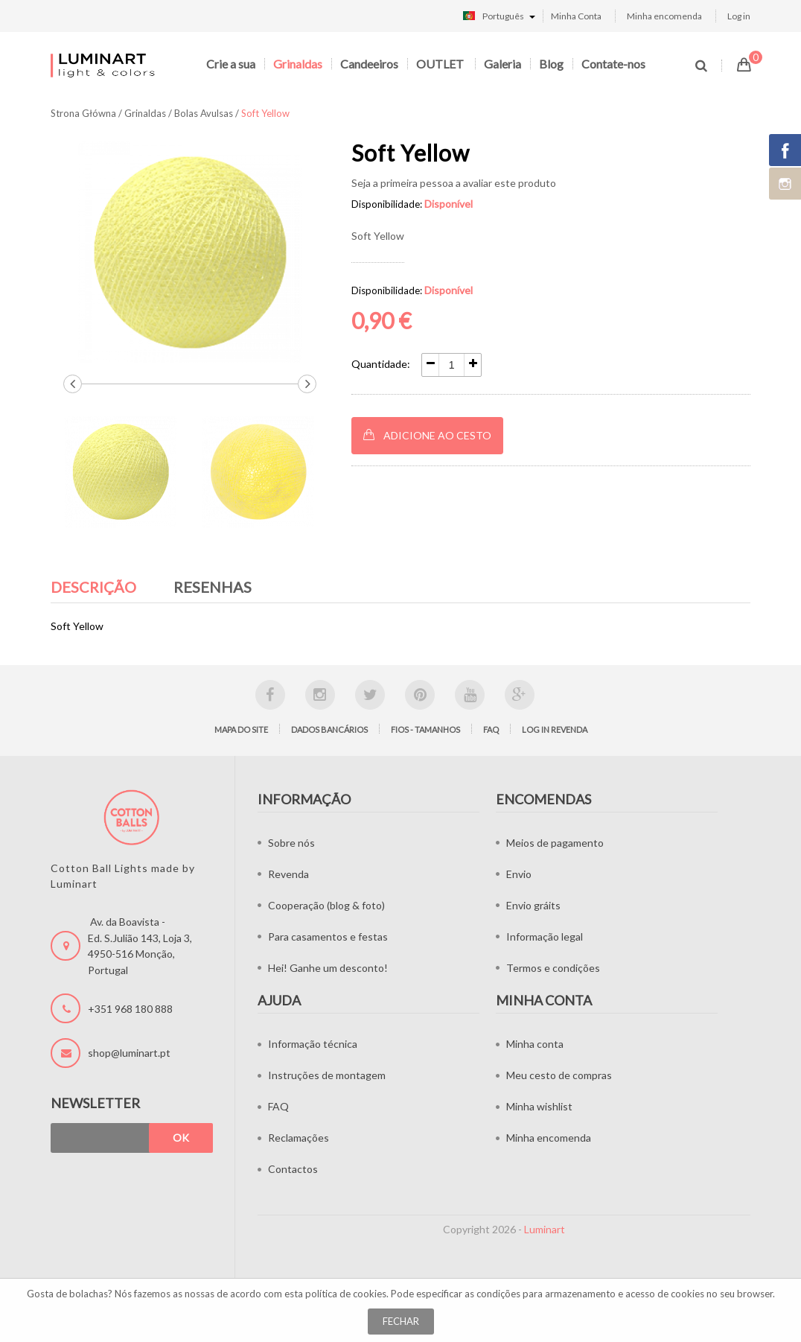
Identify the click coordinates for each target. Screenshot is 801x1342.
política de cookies (345, 1294)
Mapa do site (241, 729)
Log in (738, 16)
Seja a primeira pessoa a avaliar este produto (453, 183)
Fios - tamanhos (425, 729)
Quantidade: (380, 363)
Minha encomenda (664, 16)
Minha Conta (576, 16)
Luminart (544, 1229)
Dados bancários (329, 729)
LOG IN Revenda (554, 729)
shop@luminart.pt (129, 1052)
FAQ (491, 729)
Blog (551, 64)
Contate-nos (613, 64)
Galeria (502, 64)
